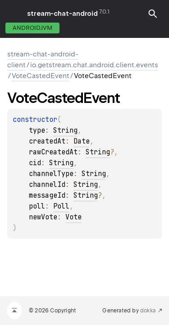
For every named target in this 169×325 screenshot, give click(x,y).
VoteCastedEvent (40, 76)
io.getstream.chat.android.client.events (94, 65)
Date (81, 141)
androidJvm (32, 27)
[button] (153, 14)
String (65, 130)
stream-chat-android (62, 13)
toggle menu (13, 13)
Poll (61, 206)
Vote (73, 217)
